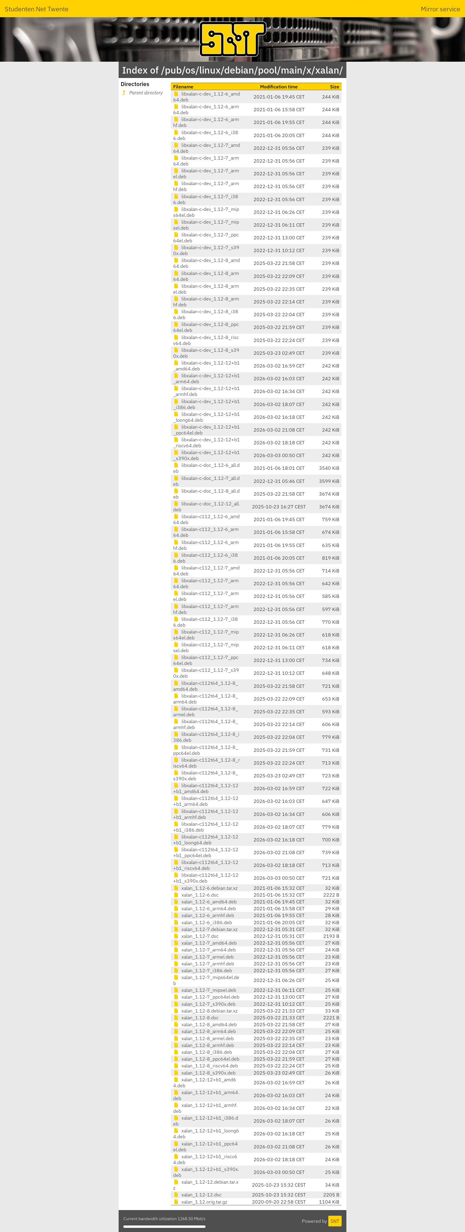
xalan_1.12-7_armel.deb (203, 957)
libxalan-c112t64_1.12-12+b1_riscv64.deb (205, 865)
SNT (335, 1221)
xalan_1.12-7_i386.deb (202, 970)
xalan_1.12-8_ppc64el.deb (206, 1059)
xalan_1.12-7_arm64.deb (204, 950)
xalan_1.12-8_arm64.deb (204, 1031)
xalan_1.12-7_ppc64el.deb (206, 997)
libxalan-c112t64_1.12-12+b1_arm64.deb (205, 801)
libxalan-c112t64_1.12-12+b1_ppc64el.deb (205, 852)
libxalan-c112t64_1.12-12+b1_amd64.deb (205, 788)
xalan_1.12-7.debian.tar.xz (205, 929)
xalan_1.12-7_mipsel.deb (204, 990)
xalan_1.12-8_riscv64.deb (205, 1066)
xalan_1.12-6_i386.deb (202, 922)
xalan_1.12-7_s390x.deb (204, 1004)
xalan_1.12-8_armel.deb (203, 1038)
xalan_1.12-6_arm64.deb (204, 908)
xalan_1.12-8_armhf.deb (203, 1045)
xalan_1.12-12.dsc (197, 1195)
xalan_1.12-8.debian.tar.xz (205, 1011)
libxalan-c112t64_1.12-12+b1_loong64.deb (205, 840)
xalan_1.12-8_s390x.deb (204, 1073)
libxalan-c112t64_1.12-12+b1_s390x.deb (205, 878)
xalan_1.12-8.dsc (196, 1018)
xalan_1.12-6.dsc (196, 895)
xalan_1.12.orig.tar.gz (200, 1202)
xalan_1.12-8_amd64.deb (205, 1024)
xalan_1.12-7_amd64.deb (205, 943)
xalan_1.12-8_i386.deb (202, 1052)
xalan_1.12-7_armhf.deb (203, 964)
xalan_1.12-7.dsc (196, 936)
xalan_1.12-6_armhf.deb (203, 915)
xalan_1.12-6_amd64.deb (205, 902)
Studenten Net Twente (37, 8)
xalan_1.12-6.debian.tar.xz (205, 888)
